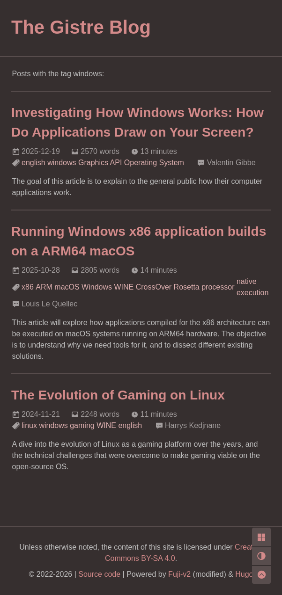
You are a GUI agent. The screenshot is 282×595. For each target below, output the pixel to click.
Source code (99, 574)
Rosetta (187, 287)
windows (61, 163)
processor (217, 287)
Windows (97, 287)
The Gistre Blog (81, 27)
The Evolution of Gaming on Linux (118, 395)
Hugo (244, 574)
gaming (82, 425)
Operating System (154, 163)
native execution (253, 287)
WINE (124, 287)
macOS (66, 287)
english (33, 163)
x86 (28, 287)
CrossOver (153, 287)
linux (29, 425)
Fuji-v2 (179, 574)
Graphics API (100, 163)
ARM (44, 287)
